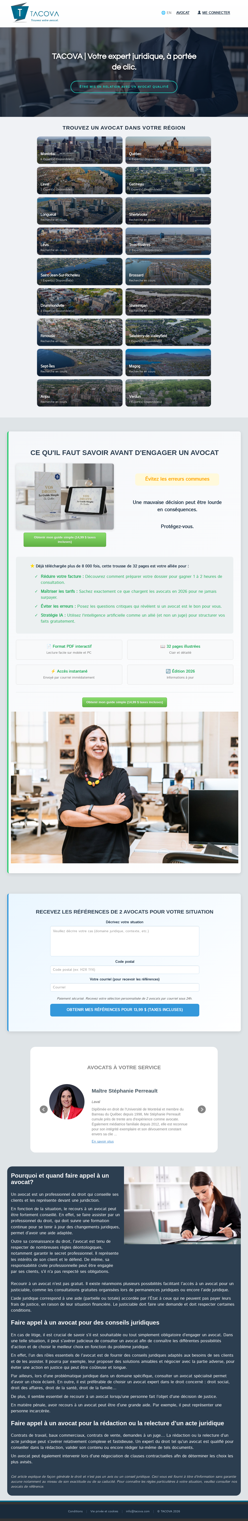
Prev (44, 1109)
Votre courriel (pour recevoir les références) (125, 979)
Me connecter (214, 12)
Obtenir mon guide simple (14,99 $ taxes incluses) (65, 539)
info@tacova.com (138, 1511)
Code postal (124, 961)
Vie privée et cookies (104, 1511)
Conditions (75, 1511)
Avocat (182, 12)
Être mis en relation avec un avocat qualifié (124, 87)
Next (202, 1109)
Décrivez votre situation (124, 922)
